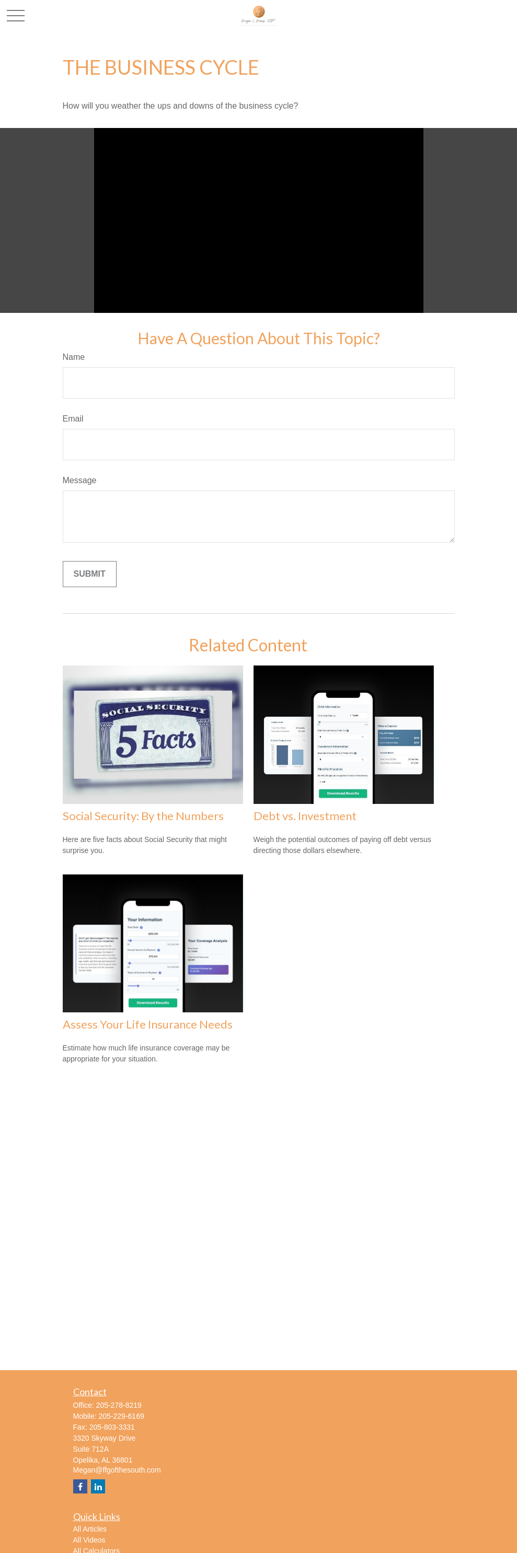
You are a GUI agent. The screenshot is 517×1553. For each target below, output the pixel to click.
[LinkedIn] (98, 1486)
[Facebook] (80, 1486)
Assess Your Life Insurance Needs (148, 1024)
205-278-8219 (119, 1405)
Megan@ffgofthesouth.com (117, 1470)
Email (73, 418)
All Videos (89, 1540)
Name (74, 357)
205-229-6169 (121, 1416)
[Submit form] (90, 574)
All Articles (90, 1529)
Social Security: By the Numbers (143, 816)
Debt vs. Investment (305, 816)
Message (80, 480)
